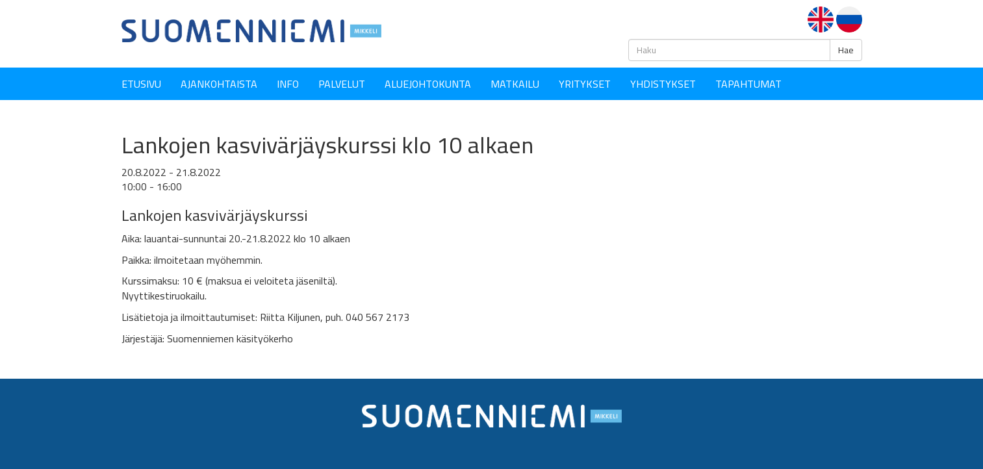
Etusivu (141, 84)
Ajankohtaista (219, 84)
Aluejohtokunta (428, 84)
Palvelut (341, 84)
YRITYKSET (585, 84)
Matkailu (515, 84)
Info (288, 84)
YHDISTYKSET (663, 84)
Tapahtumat (748, 84)
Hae (846, 50)
